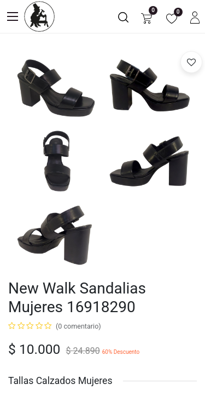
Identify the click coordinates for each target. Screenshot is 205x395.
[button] (191, 62)
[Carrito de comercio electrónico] (146, 17)
